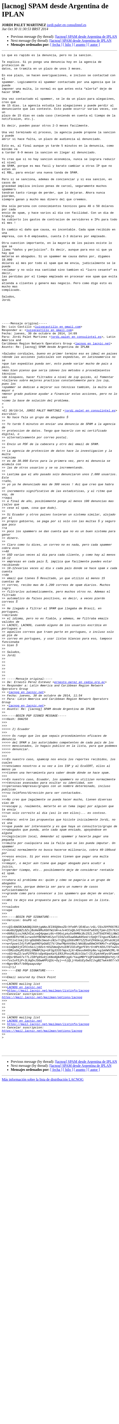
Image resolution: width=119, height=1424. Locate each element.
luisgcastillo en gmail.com (57, 382)
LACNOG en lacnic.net (24, 1174)
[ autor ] (94, 44)
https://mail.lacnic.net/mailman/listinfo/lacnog (48, 1178)
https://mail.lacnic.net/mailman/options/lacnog (42, 1186)
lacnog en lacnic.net (92, 402)
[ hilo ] (68, 44)
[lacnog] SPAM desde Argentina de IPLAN (86, 36)
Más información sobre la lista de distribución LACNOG (43, 1279)
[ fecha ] (56, 44)
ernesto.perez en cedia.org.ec (79, 808)
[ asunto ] (80, 44)
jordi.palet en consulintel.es (66, 25)
